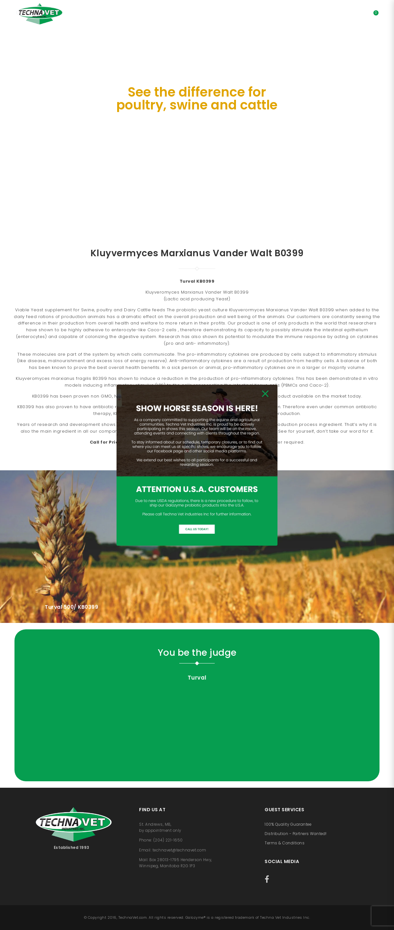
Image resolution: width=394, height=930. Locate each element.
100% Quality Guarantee (288, 824)
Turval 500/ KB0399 (71, 607)
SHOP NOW (196, 163)
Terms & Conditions (285, 843)
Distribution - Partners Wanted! (296, 833)
